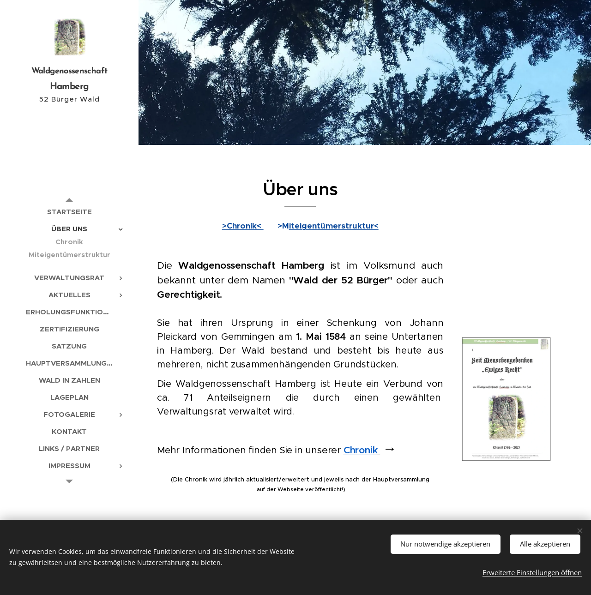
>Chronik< (243, 226)
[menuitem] (69, 211)
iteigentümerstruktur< (334, 226)
